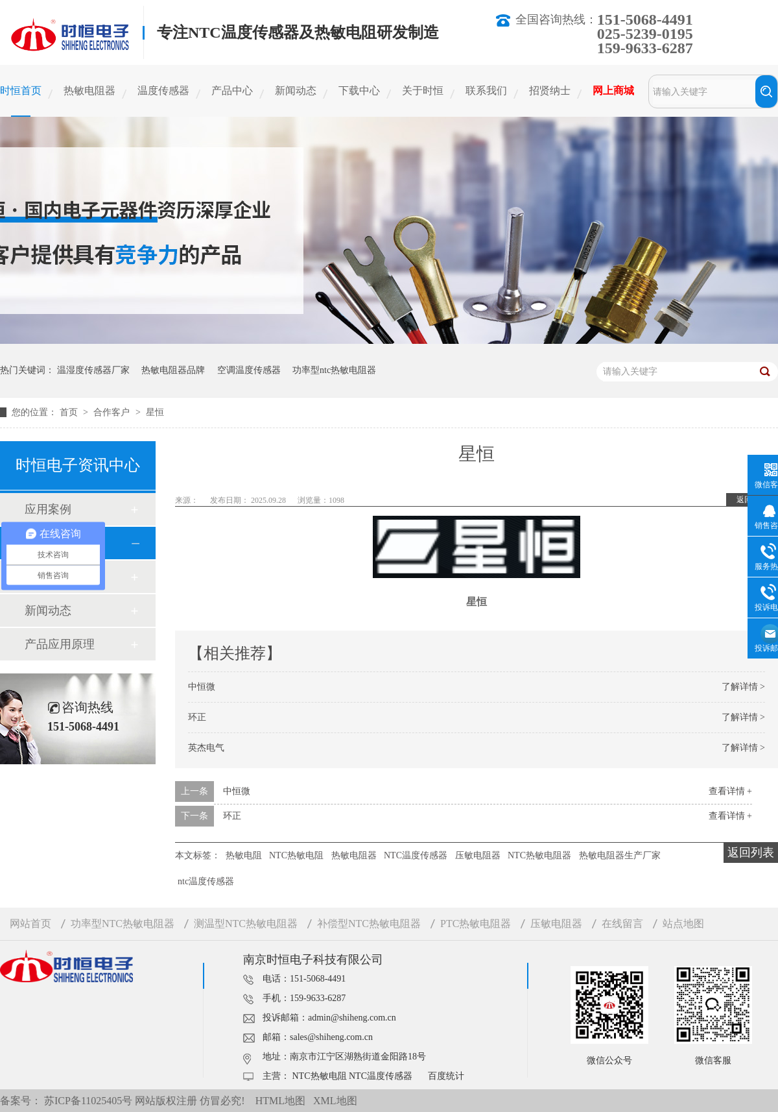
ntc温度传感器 (206, 881)
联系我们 (486, 90)
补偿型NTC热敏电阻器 (369, 923)
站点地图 (683, 923)
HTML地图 (280, 1100)
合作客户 (112, 412)
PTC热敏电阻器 (475, 923)
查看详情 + (730, 791)
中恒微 (201, 687)
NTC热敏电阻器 (539, 855)
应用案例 (48, 509)
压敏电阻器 (478, 855)
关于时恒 (422, 90)
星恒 (155, 412)
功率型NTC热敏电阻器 (122, 923)
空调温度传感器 (249, 370)
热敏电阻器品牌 (173, 370)
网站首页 (30, 923)
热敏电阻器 (89, 90)
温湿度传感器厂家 (93, 370)
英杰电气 (206, 748)
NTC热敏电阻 (296, 855)
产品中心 (232, 90)
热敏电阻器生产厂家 (620, 855)
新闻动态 (295, 90)
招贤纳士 (550, 90)
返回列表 (750, 852)
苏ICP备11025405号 (88, 1100)
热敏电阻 (244, 855)
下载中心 (359, 90)
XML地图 (335, 1100)
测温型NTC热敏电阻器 (246, 923)
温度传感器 (163, 90)
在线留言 (622, 923)
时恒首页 (20, 90)
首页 (70, 412)
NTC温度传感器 (415, 855)
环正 (197, 717)
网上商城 (613, 90)
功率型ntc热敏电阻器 (334, 370)
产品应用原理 (60, 644)
